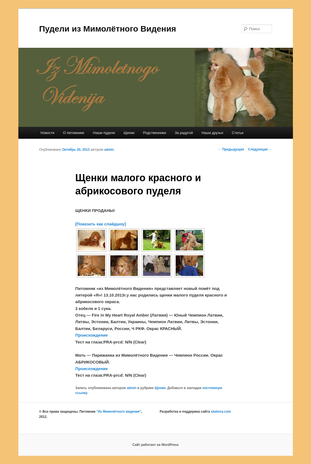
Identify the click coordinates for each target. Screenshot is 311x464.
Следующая (260, 149)
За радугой (184, 133)
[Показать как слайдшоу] (100, 224)
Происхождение (91, 335)
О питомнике (74, 133)
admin (109, 150)
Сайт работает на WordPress (155, 445)
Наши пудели (104, 133)
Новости (47, 133)
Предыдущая (231, 149)
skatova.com (221, 411)
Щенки (129, 133)
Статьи (237, 133)
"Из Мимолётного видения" (118, 411)
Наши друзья (212, 133)
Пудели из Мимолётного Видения (107, 28)
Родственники (154, 133)
